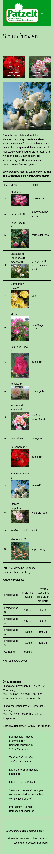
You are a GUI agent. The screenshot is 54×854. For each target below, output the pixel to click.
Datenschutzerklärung (21, 810)
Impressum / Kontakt (21, 806)
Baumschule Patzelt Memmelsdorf (25, 830)
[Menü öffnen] (42, 13)
